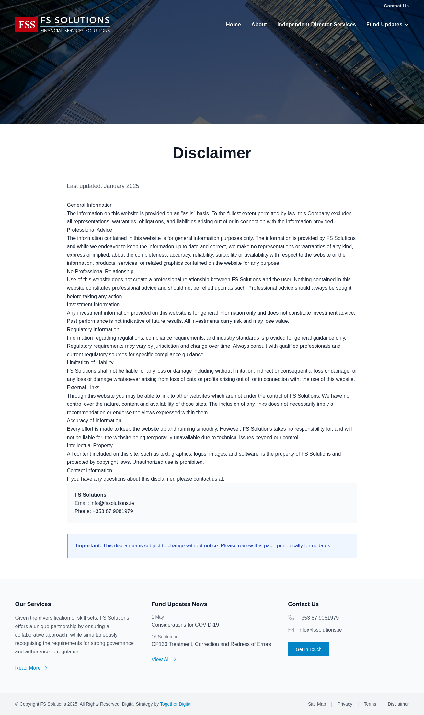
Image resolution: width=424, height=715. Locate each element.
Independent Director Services (316, 24)
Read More (32, 668)
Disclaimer (398, 704)
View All (165, 659)
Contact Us (396, 5)
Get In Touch (308, 649)
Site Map (317, 704)
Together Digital (175, 704)
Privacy (345, 704)
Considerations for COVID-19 (185, 624)
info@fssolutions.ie (320, 630)
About (259, 24)
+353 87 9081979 (318, 618)
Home (233, 24)
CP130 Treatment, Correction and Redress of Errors (211, 644)
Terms (370, 704)
